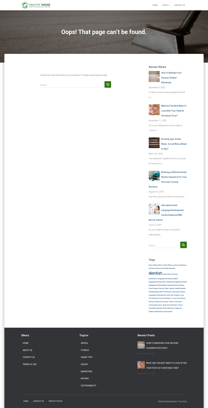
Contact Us (179, 5)
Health (84, 364)
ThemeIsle (182, 401)
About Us (27, 350)
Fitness (85, 350)
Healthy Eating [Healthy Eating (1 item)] (154, 292)
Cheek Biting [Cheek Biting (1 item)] (167, 265)
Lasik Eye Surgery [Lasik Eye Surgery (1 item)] (172, 295)
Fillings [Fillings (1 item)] (181, 285)
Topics (166, 5)
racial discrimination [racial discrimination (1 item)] (169, 305)
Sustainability (88, 385)
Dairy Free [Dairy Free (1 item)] (160, 268)
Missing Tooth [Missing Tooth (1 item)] (157, 298)
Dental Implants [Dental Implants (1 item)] (169, 268)
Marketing (86, 371)
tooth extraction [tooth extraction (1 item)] (168, 308)
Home (155, 5)
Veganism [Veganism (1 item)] (178, 308)
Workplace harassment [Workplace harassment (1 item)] (163, 312)
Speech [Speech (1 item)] (159, 308)
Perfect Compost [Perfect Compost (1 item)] (155, 302)
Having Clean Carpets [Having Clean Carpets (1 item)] (166, 288)
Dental (84, 343)
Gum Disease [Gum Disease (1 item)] (153, 288)
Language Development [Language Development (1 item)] (157, 295)
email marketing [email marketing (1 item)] (168, 282)
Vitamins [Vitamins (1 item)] (152, 312)
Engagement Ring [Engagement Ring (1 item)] (180, 282)
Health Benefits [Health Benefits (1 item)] (180, 288)
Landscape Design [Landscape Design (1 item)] (178, 292)
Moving (85, 378)
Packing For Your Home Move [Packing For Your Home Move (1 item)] (174, 298)
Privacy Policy (56, 401)
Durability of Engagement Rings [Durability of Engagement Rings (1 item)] (160, 279)
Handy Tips (86, 357)
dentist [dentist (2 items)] (155, 273)
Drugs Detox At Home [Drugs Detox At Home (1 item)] (170, 274)
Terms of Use (30, 364)
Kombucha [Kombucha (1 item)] (167, 292)
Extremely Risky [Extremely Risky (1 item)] (172, 285)
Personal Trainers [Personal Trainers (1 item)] (168, 302)
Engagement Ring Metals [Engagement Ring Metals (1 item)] (158, 285)
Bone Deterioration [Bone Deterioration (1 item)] (155, 265)
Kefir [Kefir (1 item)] (161, 292)
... (151, 97)
